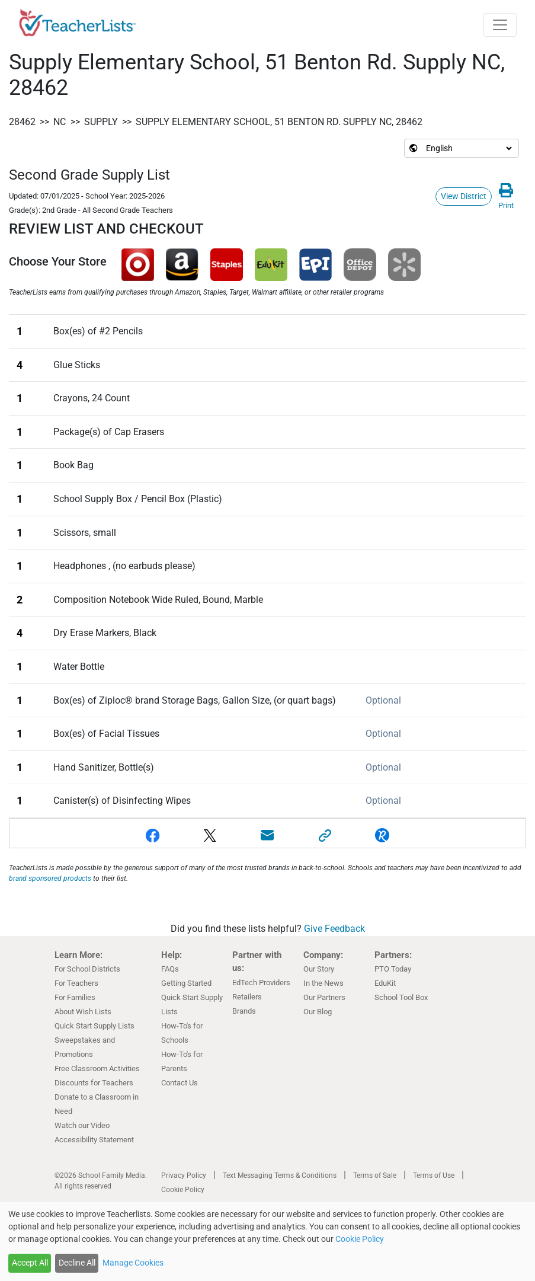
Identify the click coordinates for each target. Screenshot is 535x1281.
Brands (244, 1011)
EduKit (385, 983)
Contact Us (179, 1082)
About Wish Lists (83, 1011)
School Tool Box (401, 997)
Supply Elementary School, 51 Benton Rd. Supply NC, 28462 (279, 121)
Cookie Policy (182, 1190)
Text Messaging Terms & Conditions (280, 1175)
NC (59, 121)
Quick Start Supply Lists (94, 1025)
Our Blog (317, 1011)
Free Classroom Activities (97, 1068)
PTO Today (392, 968)
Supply (101, 121)
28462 (22, 121)
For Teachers (76, 983)
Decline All (77, 1262)
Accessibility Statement (94, 1139)
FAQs (170, 968)
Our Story (318, 968)
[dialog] (267, 1241)
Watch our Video (82, 1125)
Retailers (247, 996)
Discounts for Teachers (94, 1082)
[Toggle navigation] (500, 25)
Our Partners (324, 997)
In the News (323, 983)
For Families (75, 997)
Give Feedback (334, 928)
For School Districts (87, 968)
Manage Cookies (133, 1262)
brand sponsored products (50, 878)
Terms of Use (433, 1175)
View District (463, 196)
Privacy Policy (183, 1175)
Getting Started (186, 983)
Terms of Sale (374, 1175)
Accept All (30, 1262)
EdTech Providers (261, 982)
